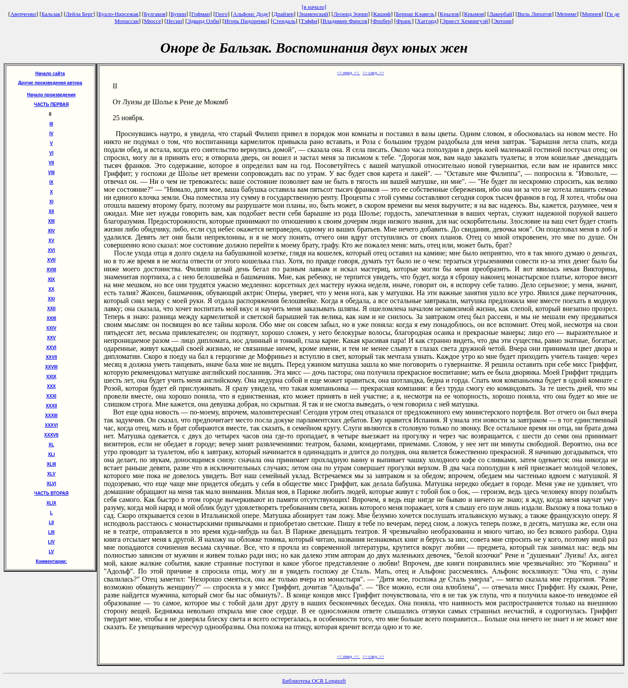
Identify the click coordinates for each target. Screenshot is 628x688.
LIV (51, 542)
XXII (51, 308)
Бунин (178, 14)
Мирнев (592, 14)
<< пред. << (348, 72)
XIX (51, 279)
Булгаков (155, 14)
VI (51, 153)
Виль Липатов (535, 14)
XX (51, 289)
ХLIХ (51, 503)
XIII (51, 221)
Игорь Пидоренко (245, 21)
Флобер (382, 21)
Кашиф (382, 14)
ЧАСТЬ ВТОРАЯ (51, 493)
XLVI (51, 483)
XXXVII (51, 435)
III (51, 124)
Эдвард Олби (203, 21)
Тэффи (309, 21)
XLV (51, 473)
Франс (404, 21)
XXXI (51, 396)
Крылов (449, 14)
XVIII (51, 269)
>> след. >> (373, 72)
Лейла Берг (79, 14)
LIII (51, 532)
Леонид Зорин (350, 14)
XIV (51, 230)
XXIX (51, 376)
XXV (51, 337)
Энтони (502, 21)
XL (51, 444)
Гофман (200, 14)
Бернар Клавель (415, 14)
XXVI (51, 347)
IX (51, 182)
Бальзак (51, 14)
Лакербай (500, 14)
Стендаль (283, 21)
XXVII (51, 357)
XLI (51, 454)
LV (51, 551)
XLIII (51, 464)
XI (51, 201)
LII (51, 522)
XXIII (51, 318)
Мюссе (152, 21)
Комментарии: (51, 561)
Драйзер (283, 14)
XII (51, 211)
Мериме (567, 14)
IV (51, 133)
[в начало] (314, 7)
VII (51, 162)
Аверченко (23, 14)
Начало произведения (51, 94)
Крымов (474, 14)
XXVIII (51, 367)
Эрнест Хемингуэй (465, 21)
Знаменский (313, 14)
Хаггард (427, 21)
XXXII (51, 405)
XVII (51, 260)
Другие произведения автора (50, 82)
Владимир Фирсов (344, 21)
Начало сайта (50, 73)
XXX (51, 386)
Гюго (221, 14)
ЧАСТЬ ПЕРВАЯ (51, 104)
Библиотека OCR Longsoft (314, 680)
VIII (51, 172)
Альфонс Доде (250, 14)
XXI (51, 298)
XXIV (51, 328)
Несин (174, 21)
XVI (51, 250)
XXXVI (51, 425)
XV (51, 240)
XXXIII (51, 415)
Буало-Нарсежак (118, 14)
